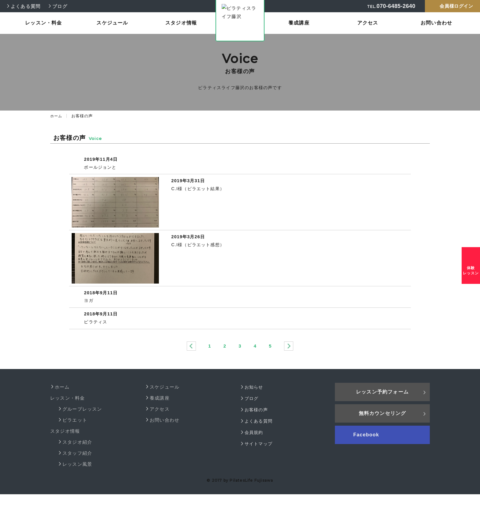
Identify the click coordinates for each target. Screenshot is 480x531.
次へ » (289, 383)
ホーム (56, 116)
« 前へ (191, 383)
